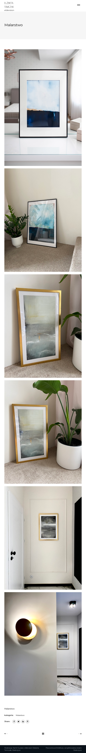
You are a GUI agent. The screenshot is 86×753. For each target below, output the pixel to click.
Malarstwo (20, 715)
